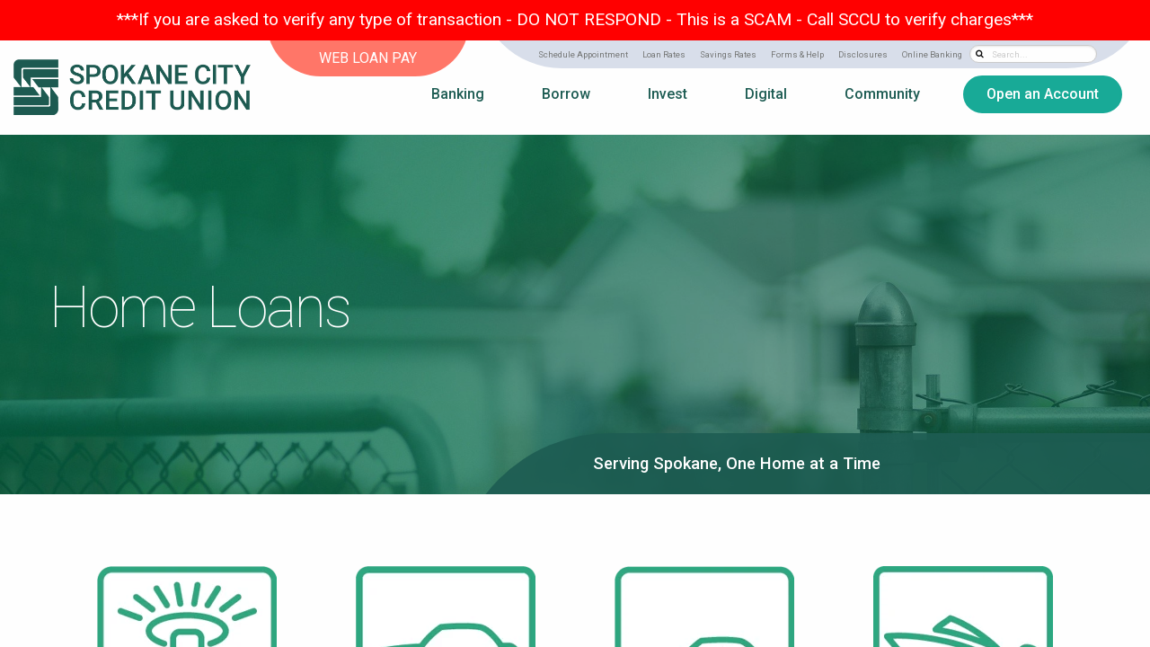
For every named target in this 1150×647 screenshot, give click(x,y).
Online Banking (932, 54)
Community (882, 93)
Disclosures (863, 54)
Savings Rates (728, 54)
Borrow (566, 93)
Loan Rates (664, 54)
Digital (766, 93)
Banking (457, 93)
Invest (667, 93)
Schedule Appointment (583, 54)
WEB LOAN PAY (368, 57)
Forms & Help (797, 54)
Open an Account (1042, 93)
